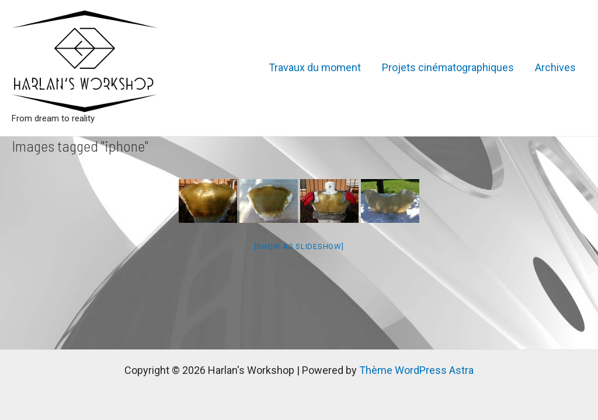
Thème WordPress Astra (416, 370)
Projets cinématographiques (448, 67)
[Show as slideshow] (298, 246)
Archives (555, 67)
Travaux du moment (315, 67)
